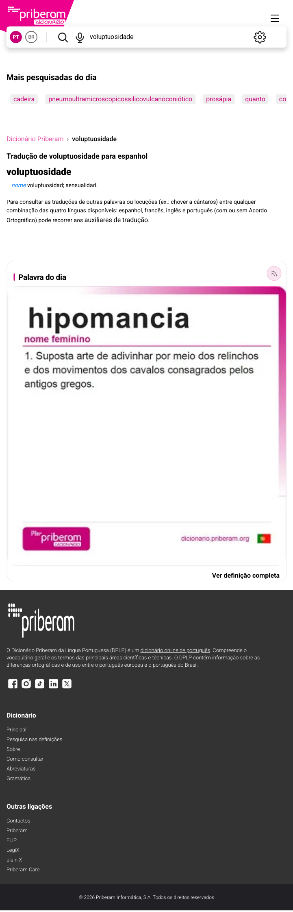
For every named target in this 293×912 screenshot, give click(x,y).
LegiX (13, 850)
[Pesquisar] (63, 37)
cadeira (24, 99)
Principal (16, 730)
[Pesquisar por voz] (80, 37)
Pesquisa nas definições (34, 740)
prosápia (218, 99)
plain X (14, 860)
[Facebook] (13, 688)
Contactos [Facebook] (18, 821)
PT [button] (16, 37)
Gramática (18, 779)
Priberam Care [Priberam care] (23, 870)
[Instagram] (26, 688)
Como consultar (25, 759)
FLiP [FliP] (12, 841)
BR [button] (31, 37)
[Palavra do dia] (274, 273)
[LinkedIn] (53, 688)
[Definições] (260, 37)
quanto (255, 99)
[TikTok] (40, 688)
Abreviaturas (21, 769)
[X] (67, 688)
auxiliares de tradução (116, 220)
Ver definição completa (246, 575)
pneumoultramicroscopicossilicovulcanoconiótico (120, 99)
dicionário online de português (175, 651)
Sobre (13, 749)
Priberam (17, 831)
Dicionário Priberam (35, 139)
